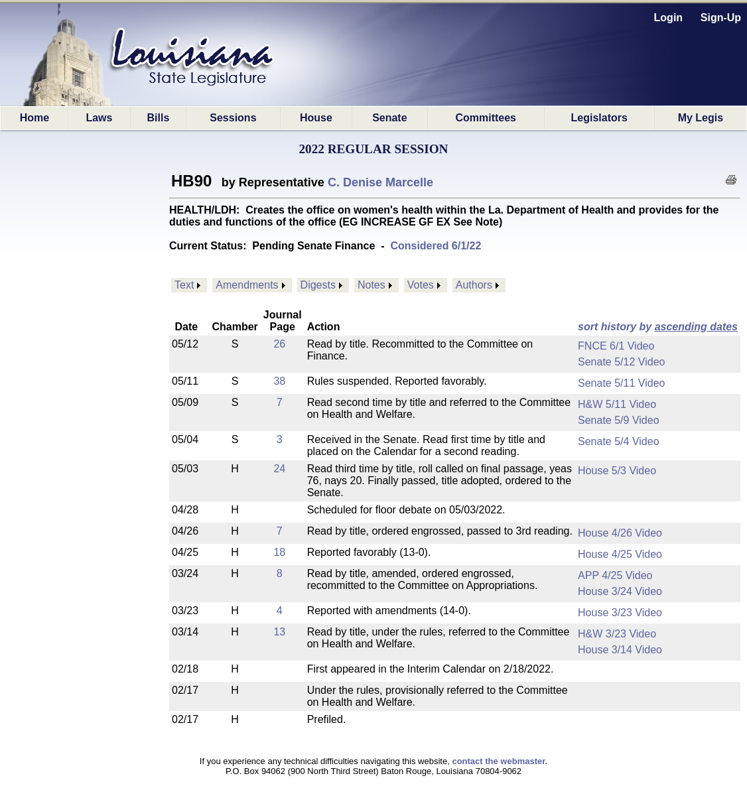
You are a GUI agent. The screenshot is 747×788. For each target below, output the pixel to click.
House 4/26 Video (620, 533)
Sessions (233, 117)
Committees (485, 117)
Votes (420, 285)
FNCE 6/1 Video (616, 346)
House (316, 117)
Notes (371, 285)
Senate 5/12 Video (621, 361)
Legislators (599, 117)
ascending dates (696, 326)
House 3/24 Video (620, 591)
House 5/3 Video (617, 470)
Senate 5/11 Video (621, 383)
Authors (474, 285)
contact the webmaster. (499, 761)
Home (34, 117)
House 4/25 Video (620, 554)
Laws (99, 117)
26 (279, 344)
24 (279, 468)
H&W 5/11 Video (617, 404)
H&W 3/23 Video (617, 633)
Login (668, 17)
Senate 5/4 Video (618, 441)
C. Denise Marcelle (380, 182)
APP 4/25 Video (615, 575)
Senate (389, 117)
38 (279, 381)
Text (184, 285)
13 (279, 631)
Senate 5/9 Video (618, 420)
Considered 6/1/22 (435, 245)
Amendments (247, 285)
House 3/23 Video (620, 612)
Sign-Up (721, 17)
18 (279, 552)
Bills (158, 117)
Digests (318, 285)
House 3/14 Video (620, 649)
